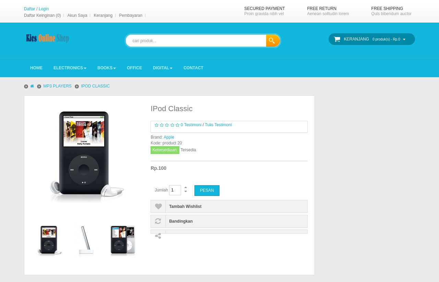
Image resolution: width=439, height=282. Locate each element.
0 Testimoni (191, 124)
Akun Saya (77, 15)
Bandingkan (181, 221)
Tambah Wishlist (185, 206)
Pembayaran (130, 15)
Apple (169, 137)
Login (44, 9)
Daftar (29, 9)
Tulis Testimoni (218, 124)
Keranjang (103, 15)
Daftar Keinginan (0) (42, 15)
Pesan (207, 190)
